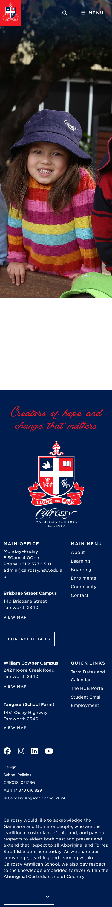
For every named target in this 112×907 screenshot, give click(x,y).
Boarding (81, 569)
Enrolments (83, 578)
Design (10, 767)
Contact (79, 595)
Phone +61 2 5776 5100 (29, 564)
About (78, 552)
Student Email (86, 697)
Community (83, 586)
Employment (85, 705)
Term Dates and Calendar (88, 676)
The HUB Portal (88, 688)
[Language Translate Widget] (29, 897)
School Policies (17, 774)
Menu (92, 12)
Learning (80, 561)
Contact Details (29, 639)
